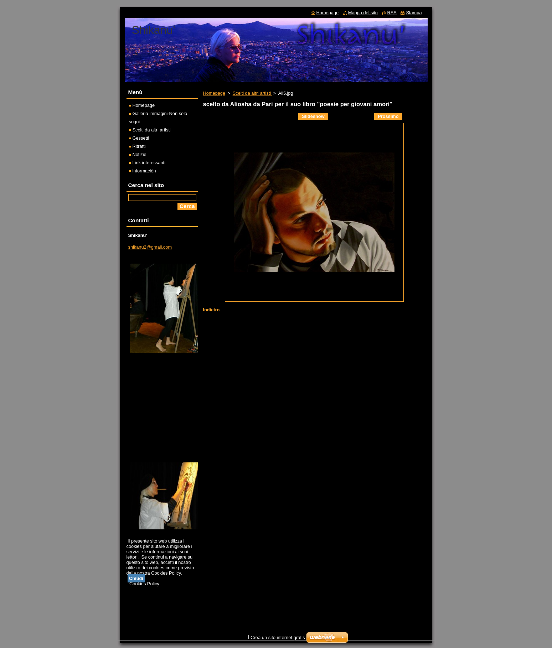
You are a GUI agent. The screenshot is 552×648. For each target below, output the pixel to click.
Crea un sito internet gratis (278, 637)
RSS (392, 12)
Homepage (214, 93)
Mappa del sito (363, 12)
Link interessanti (149, 162)
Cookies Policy (144, 583)
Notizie (139, 154)
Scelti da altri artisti (252, 93)
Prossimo (388, 116)
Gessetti (141, 138)
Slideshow (313, 116)
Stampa (414, 12)
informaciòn (144, 170)
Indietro (211, 309)
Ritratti (139, 146)
